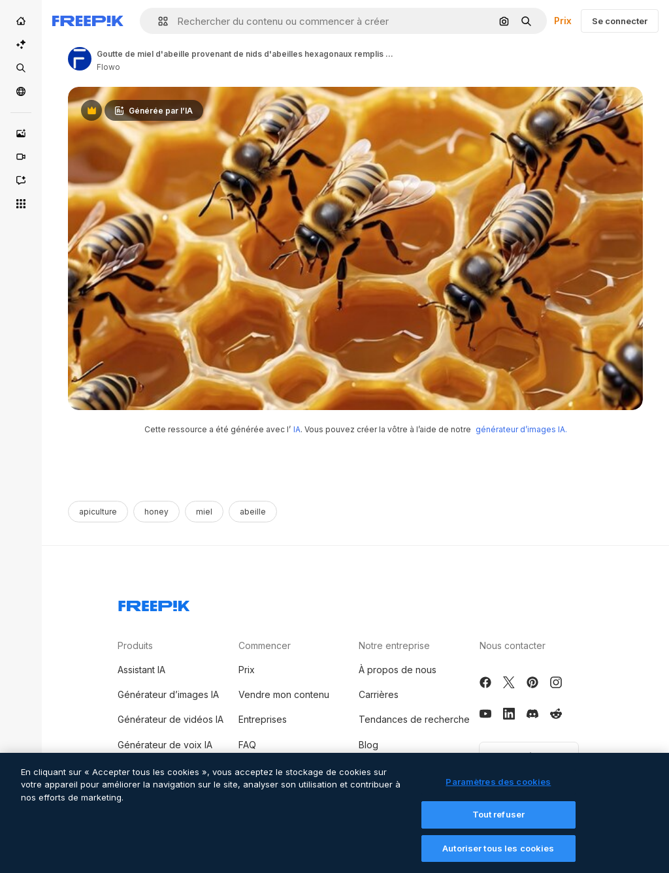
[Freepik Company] (154, 603)
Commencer (264, 645)
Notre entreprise (394, 645)
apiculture (98, 511)
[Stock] (20, 67)
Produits (135, 645)
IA (297, 429)
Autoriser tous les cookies (498, 858)
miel (204, 511)
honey (156, 511)
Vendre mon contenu (283, 694)
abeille (253, 511)
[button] (158, 21)
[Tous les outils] (20, 203)
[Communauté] (20, 91)
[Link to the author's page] (79, 59)
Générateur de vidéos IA (170, 719)
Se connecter (619, 21)
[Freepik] (87, 21)
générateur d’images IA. (521, 429)
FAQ (247, 744)
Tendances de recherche (414, 719)
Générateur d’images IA (168, 694)
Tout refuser (498, 824)
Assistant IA (141, 669)
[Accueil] (20, 20)
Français (529, 756)
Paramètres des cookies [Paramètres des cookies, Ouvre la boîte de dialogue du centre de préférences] (498, 791)
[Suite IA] (20, 44)
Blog (368, 744)
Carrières (379, 694)
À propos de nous (397, 669)
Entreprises (262, 719)
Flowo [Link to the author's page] (108, 67)
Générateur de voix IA (165, 744)
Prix (563, 20)
